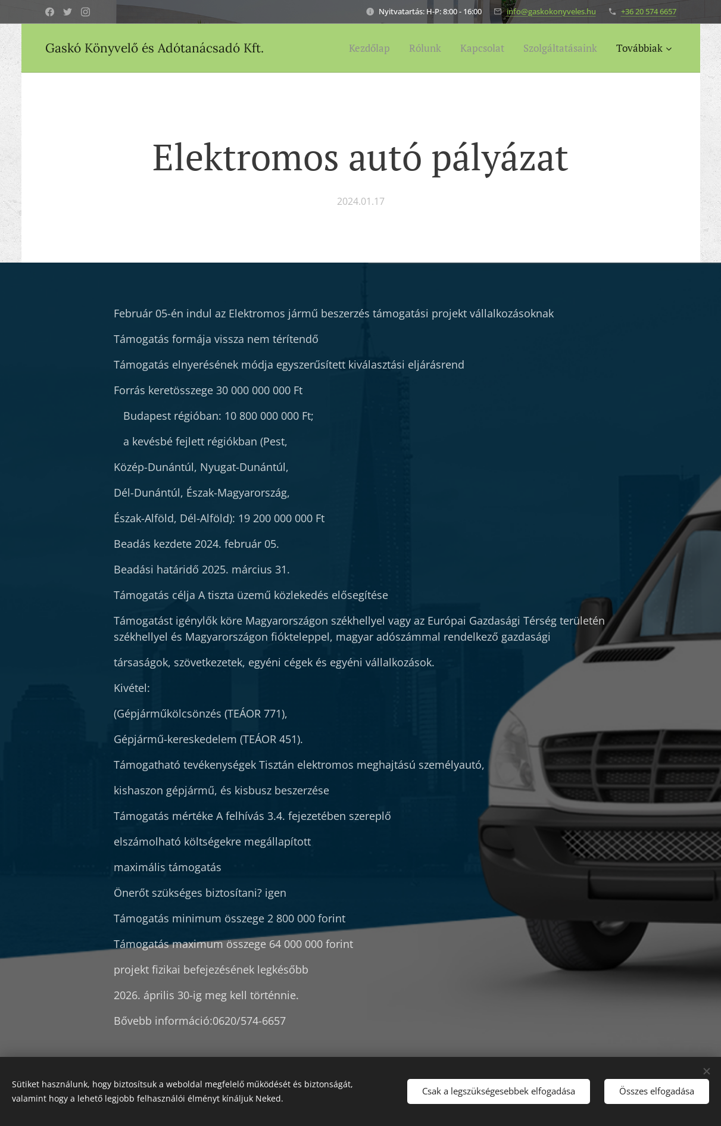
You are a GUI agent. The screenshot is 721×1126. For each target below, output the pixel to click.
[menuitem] (372, 48)
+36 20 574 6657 (648, 11)
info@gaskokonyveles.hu (551, 11)
